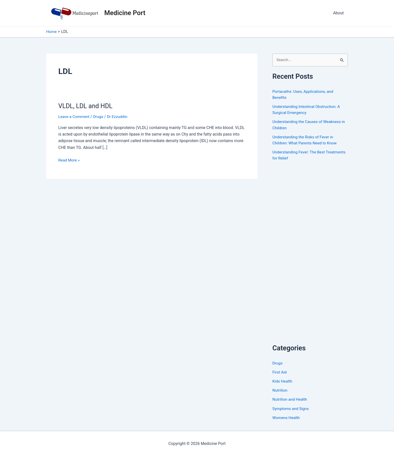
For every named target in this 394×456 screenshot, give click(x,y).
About (338, 13)
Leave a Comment (74, 116)
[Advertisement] (310, 257)
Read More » (69, 160)
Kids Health (282, 381)
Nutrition (280, 390)
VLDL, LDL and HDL (86, 106)
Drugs (99, 116)
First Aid (279, 372)
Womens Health (286, 417)
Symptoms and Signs (291, 408)
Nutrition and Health (290, 399)
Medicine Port (124, 13)
